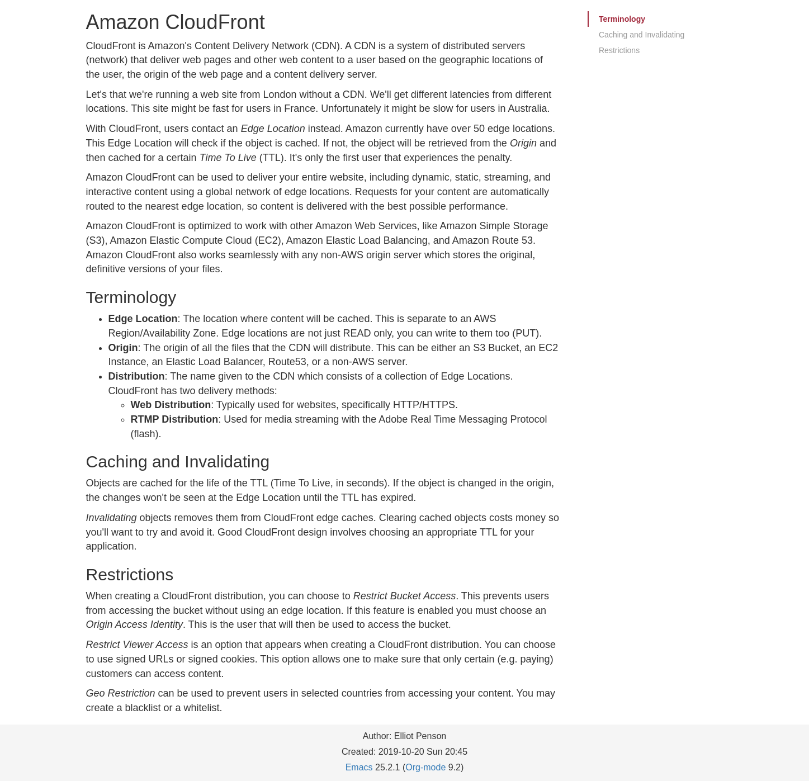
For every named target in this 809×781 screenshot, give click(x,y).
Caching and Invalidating (641, 34)
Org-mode (425, 767)
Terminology (622, 19)
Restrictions (619, 50)
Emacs (359, 767)
